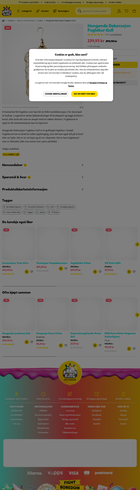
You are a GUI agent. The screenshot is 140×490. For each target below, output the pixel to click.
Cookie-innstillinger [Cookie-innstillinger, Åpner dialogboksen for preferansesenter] (56, 94)
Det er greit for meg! (84, 94)
